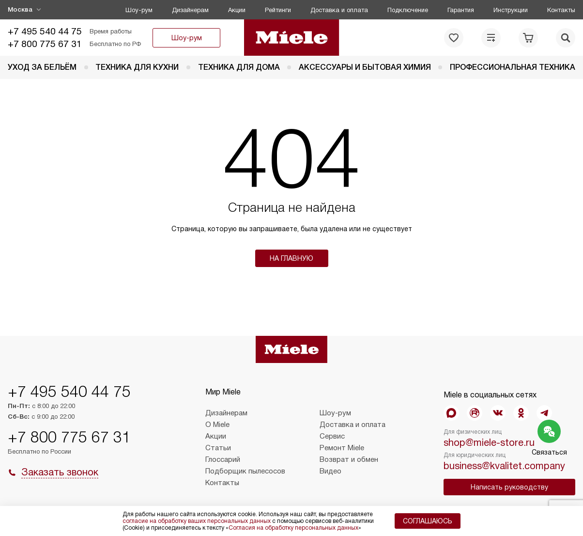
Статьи (218, 448)
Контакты (561, 10)
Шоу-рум (139, 10)
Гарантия (460, 10)
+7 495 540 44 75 (45, 31)
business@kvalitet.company (504, 465)
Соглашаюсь (427, 521)
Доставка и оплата (339, 10)
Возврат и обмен (349, 459)
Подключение (407, 10)
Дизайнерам (190, 10)
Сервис (332, 436)
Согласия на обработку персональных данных (293, 527)
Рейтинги (278, 10)
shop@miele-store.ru (489, 442)
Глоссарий (222, 459)
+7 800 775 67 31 (45, 44)
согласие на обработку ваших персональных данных (197, 521)
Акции (236, 10)
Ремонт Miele (342, 448)
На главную (291, 258)
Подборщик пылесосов (245, 471)
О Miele (217, 424)
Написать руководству (509, 487)
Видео (330, 471)
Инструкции (510, 10)
